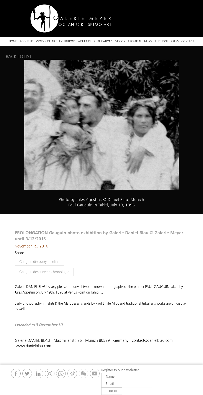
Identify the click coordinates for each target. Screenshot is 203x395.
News (148, 41)
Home (13, 41)
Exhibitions (67, 41)
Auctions (161, 41)
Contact (187, 41)
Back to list (18, 56)
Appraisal (135, 41)
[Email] (126, 383)
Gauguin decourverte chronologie (44, 272)
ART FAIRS (84, 41)
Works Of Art (46, 41)
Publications (103, 41)
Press (175, 41)
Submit (112, 391)
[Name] (126, 376)
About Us (26, 41)
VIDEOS (120, 41)
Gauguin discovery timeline (39, 261)
